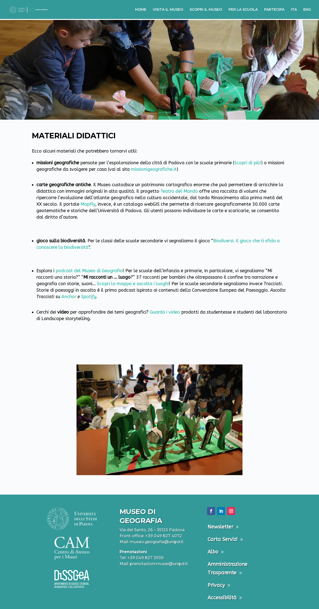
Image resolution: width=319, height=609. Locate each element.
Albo (213, 552)
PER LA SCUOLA (243, 10)
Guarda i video (165, 312)
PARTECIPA (274, 10)
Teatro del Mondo (179, 191)
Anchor (68, 296)
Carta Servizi (223, 539)
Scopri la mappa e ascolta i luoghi (133, 283)
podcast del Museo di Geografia (89, 270)
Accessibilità (222, 598)
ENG (307, 10)
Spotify (88, 296)
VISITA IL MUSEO (168, 10)
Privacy (216, 585)
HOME (140, 10)
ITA (294, 10)
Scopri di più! (247, 163)
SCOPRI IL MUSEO (206, 10)
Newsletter (220, 527)
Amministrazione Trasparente (227, 568)
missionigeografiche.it (154, 169)
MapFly (87, 204)
